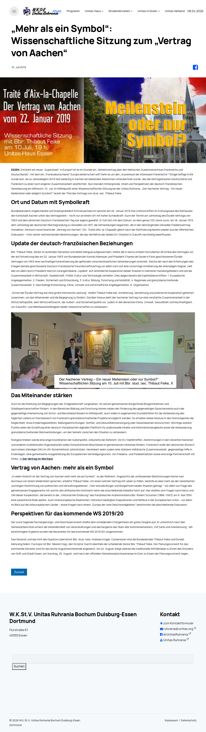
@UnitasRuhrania (174, 634)
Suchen (19, 666)
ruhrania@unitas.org (176, 629)
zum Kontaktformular (176, 623)
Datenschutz (189, 720)
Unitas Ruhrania (173, 640)
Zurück (19, 572)
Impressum (171, 720)
